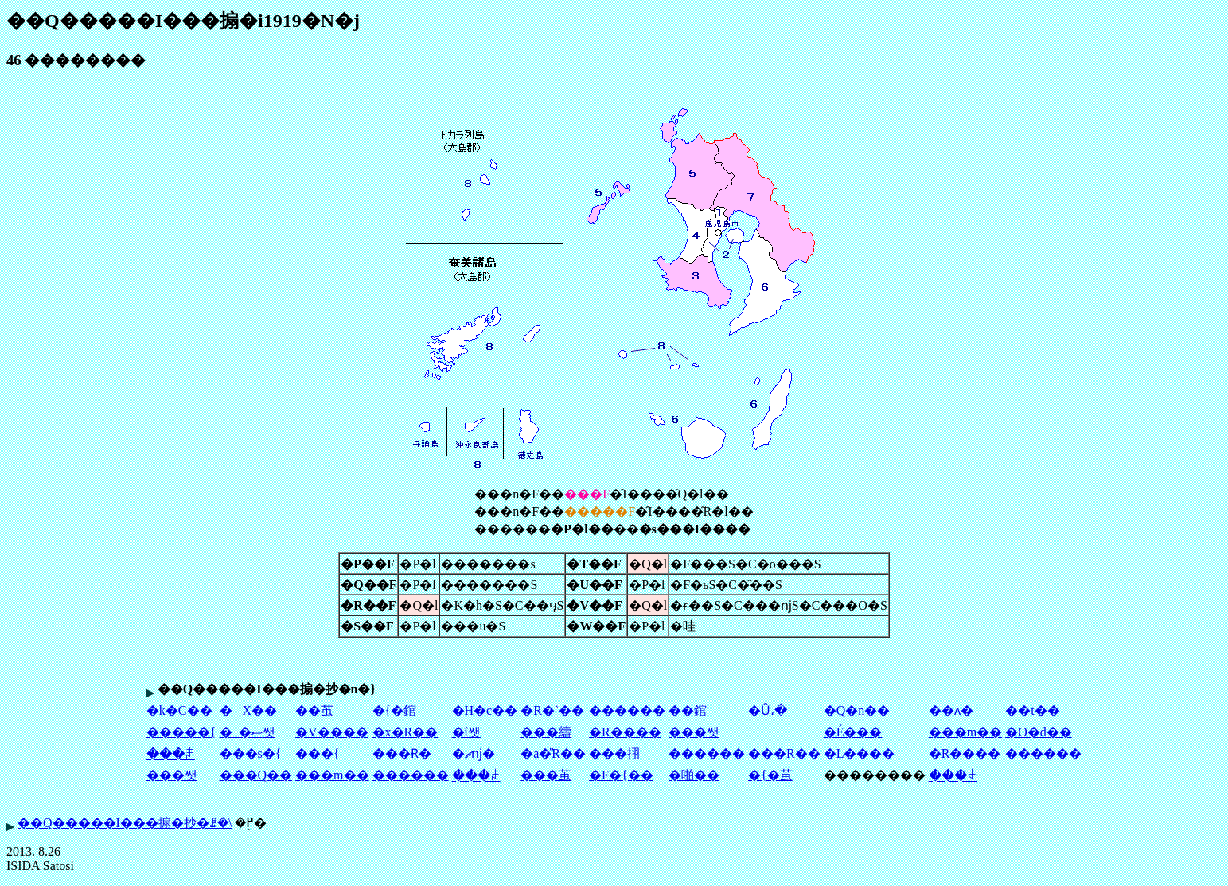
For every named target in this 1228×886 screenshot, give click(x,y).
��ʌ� (951, 710)
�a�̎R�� (553, 753)
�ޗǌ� (473, 753)
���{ (317, 753)
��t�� (1032, 710)
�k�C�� (179, 710)
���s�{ (251, 753)
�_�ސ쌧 (247, 732)
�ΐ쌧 (466, 732)
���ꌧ (170, 754)
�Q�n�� (857, 710)
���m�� (965, 732)
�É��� (853, 732)
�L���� (859, 753)
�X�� (249, 710)
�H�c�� (485, 710)
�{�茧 (770, 775)
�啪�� (694, 775)
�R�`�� (552, 710)
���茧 (545, 775)
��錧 (688, 710)
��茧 (314, 710)
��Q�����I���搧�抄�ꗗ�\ (125, 822)
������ (627, 710)
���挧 (614, 753)
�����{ (181, 732)
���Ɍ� (401, 753)
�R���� (625, 732)
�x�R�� (405, 732)
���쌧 (694, 732)
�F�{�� (621, 775)
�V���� (331, 732)
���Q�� (256, 775)
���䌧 (545, 732)
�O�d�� (1038, 732)
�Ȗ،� (767, 710)
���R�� (784, 753)
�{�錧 (394, 710)
